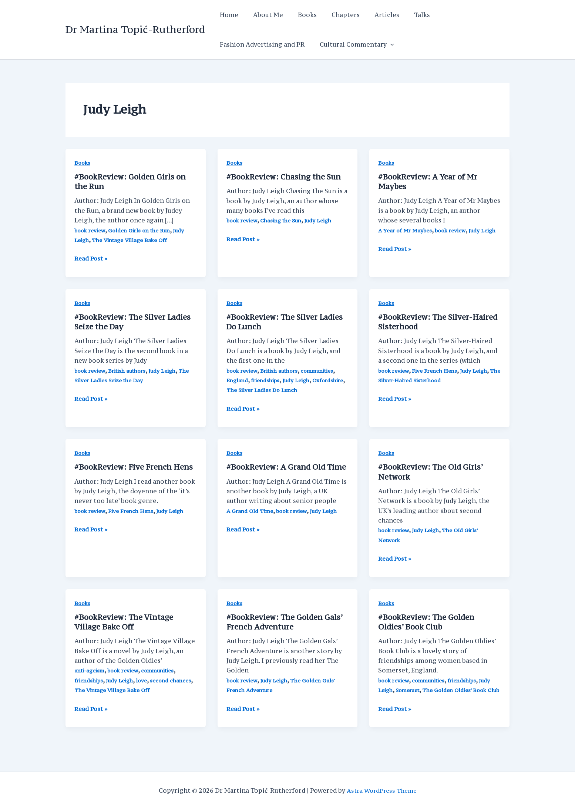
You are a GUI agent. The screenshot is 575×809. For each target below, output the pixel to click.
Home (227, 15)
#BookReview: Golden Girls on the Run (131, 181)
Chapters (335, 15)
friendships (266, 379)
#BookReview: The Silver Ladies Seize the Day (133, 321)
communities (319, 369)
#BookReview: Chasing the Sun (284, 177)
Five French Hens (435, 369)
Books (299, 15)
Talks (406, 15)
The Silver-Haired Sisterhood (416, 379)
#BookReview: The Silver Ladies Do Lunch (285, 321)
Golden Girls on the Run (140, 230)
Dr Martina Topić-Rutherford (135, 29)
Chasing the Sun (281, 220)
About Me (264, 15)
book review (89, 230)
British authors (127, 369)
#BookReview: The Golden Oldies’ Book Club (427, 621)
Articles (373, 15)
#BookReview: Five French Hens (134, 466)
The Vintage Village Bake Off (130, 240)
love (143, 679)
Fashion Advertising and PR (260, 44)
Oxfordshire (331, 379)
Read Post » (91, 258)
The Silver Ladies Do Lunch (262, 389)
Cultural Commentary (352, 44)
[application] (386, 44)
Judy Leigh (320, 220)
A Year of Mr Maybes (405, 230)
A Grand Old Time (250, 510)
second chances (173, 679)
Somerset (408, 689)
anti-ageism (89, 669)
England (237, 379)
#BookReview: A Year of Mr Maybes (429, 181)
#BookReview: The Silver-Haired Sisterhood (439, 321)
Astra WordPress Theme (381, 790)
